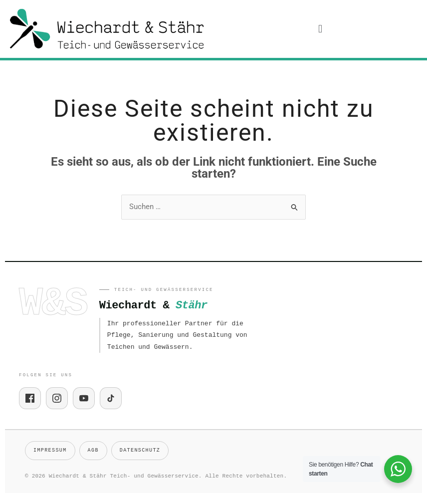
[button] (320, 29)
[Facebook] (30, 398)
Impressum (50, 450)
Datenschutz (140, 450)
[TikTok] (111, 398)
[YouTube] (84, 398)
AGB (93, 450)
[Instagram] (57, 398)
